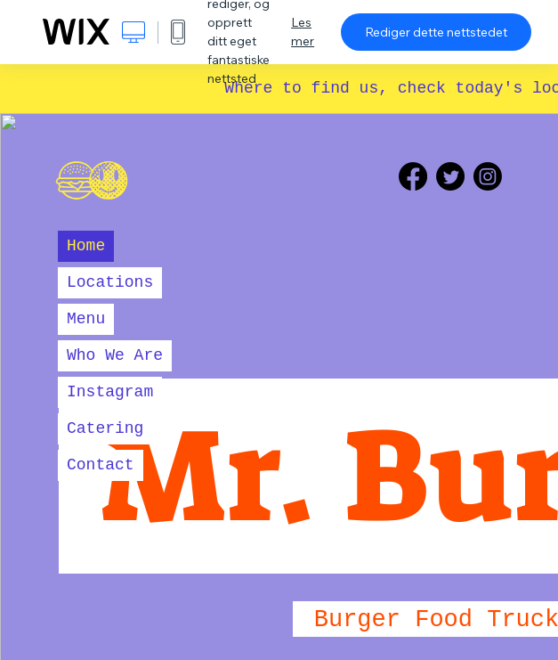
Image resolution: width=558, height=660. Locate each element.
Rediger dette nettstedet (436, 32)
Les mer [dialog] (302, 31)
